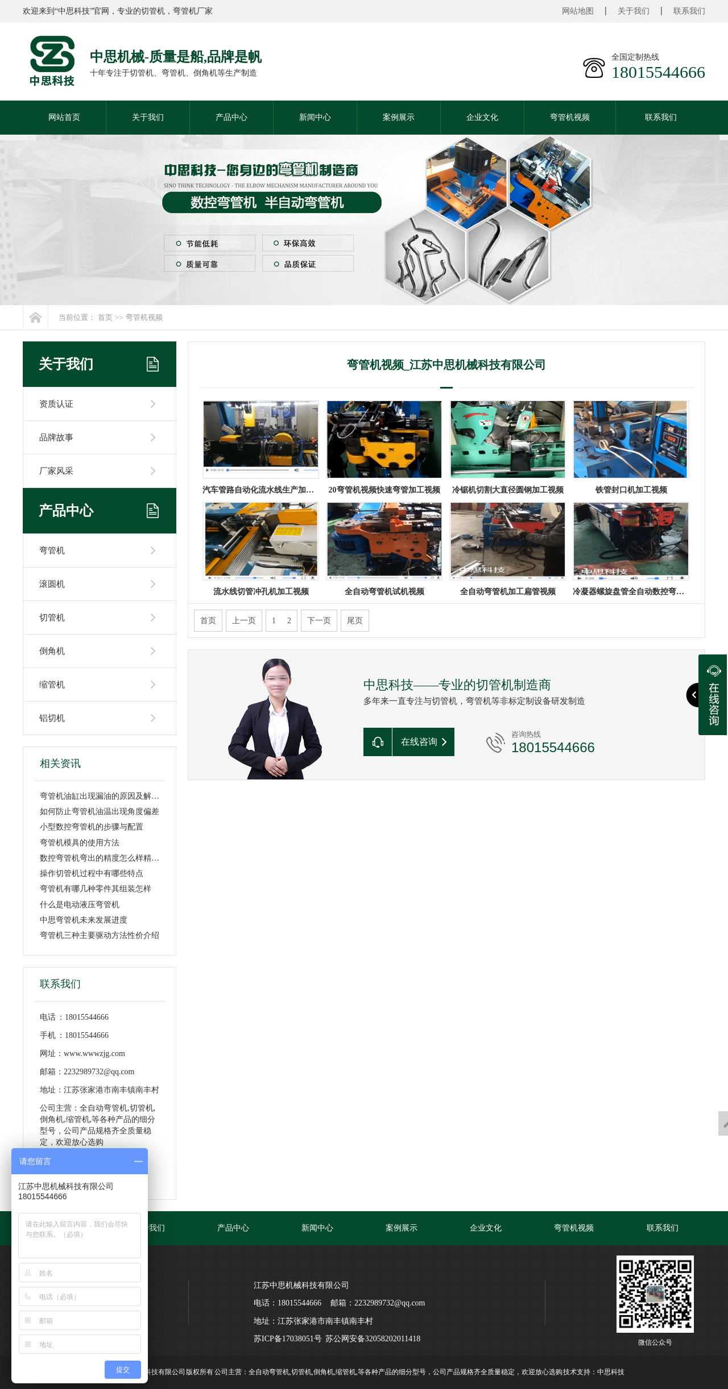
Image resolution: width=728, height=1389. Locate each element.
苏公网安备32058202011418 (372, 1338)
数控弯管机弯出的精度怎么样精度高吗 (107, 858)
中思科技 (610, 1372)
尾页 (355, 620)
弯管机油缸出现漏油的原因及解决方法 (107, 796)
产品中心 (231, 117)
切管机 (52, 617)
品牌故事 (56, 437)
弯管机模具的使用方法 (79, 843)
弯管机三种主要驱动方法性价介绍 (99, 935)
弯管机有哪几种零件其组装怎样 (95, 889)
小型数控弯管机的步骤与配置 (91, 827)
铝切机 (52, 718)
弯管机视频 (570, 117)
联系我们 (689, 11)
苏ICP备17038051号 (288, 1338)
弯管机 (52, 550)
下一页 (319, 620)
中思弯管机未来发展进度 (83, 920)
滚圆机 (52, 584)
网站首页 (64, 117)
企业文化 (482, 117)
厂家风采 (56, 470)
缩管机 (52, 684)
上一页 (244, 620)
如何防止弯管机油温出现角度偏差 (99, 811)
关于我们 (634, 11)
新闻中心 (315, 117)
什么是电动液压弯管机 (79, 904)
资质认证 (56, 403)
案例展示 (399, 117)
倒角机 (52, 651)
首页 (105, 317)
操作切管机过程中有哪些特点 (91, 873)
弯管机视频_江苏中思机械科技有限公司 (446, 364)
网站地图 (578, 11)
